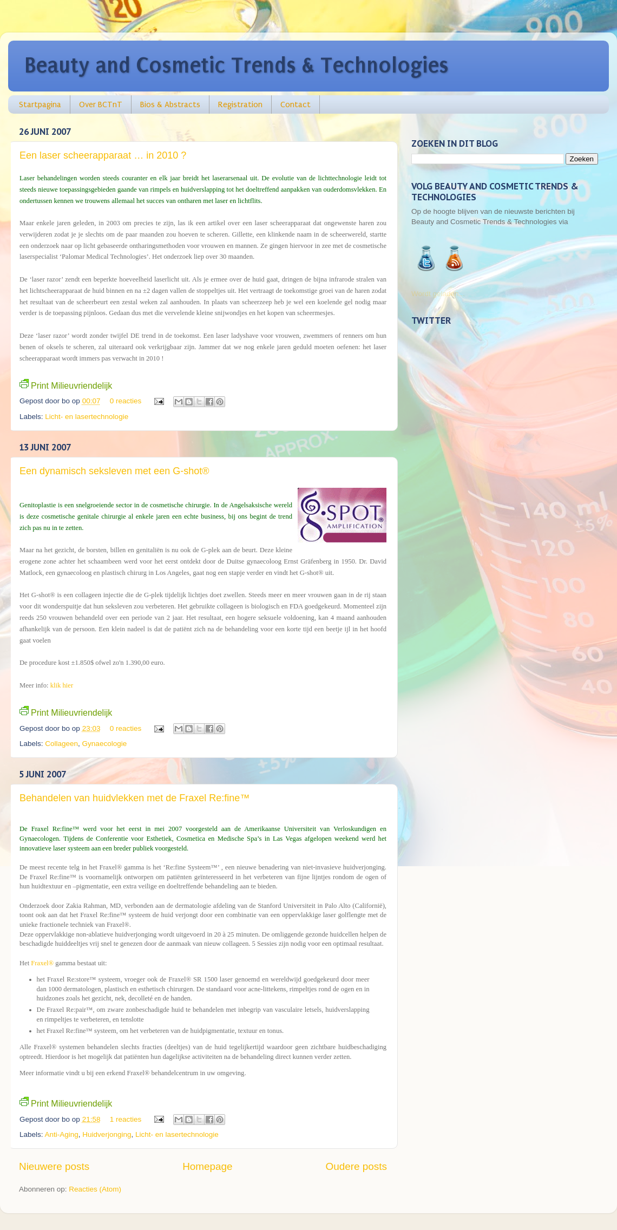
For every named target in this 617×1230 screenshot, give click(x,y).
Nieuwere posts (54, 1166)
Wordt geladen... (438, 294)
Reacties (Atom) (95, 1189)
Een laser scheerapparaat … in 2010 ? (102, 155)
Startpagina (40, 104)
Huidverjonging (106, 1134)
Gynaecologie (104, 744)
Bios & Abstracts (170, 104)
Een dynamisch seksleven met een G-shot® (114, 471)
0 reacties (126, 401)
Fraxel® (42, 963)
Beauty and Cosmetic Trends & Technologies (236, 65)
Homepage (207, 1166)
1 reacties (126, 1119)
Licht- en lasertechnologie (86, 417)
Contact (295, 104)
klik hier (61, 685)
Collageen (61, 744)
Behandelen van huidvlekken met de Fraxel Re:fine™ (134, 798)
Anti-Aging (61, 1134)
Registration (240, 104)
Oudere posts (356, 1166)
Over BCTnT (100, 104)
